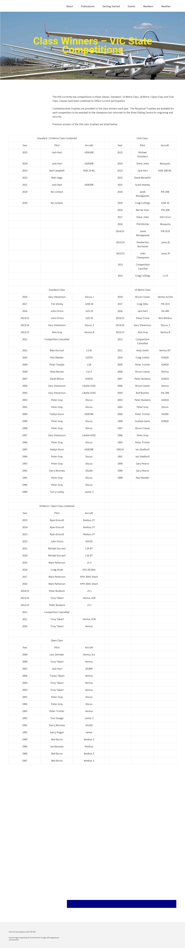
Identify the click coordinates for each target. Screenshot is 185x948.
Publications (88, 6)
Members (148, 6)
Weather (166, 6)
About (69, 6)
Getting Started (111, 6)
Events (131, 6)
